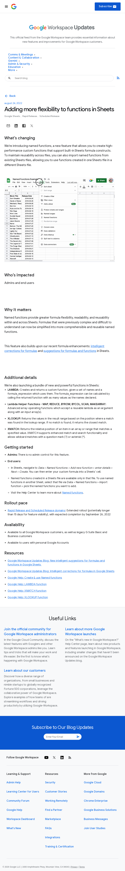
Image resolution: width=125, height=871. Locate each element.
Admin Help (14, 782)
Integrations (52, 837)
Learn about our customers (25, 671)
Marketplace (53, 819)
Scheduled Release (49, 116)
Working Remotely (56, 800)
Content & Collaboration (25, 57)
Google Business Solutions (100, 810)
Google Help (14, 810)
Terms (82, 867)
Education (15, 67)
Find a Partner (53, 810)
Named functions (72, 492)
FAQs (48, 828)
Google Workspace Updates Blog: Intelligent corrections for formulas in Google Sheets (61, 571)
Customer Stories (56, 791)
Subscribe (108, 7)
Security (50, 782)
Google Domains (94, 791)
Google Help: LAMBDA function (27, 584)
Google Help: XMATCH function (27, 590)
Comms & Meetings (21, 54)
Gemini (14, 60)
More (12, 70)
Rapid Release (30, 116)
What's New (14, 828)
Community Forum (18, 800)
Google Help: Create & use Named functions (35, 577)
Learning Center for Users (23, 791)
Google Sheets (12, 116)
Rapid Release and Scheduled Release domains (36, 510)
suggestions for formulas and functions (69, 351)
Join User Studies (94, 828)
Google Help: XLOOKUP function (28, 597)
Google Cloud (92, 782)
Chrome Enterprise (96, 800)
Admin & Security (20, 64)
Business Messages (96, 819)
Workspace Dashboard (21, 819)
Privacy (74, 867)
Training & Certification (59, 846)
